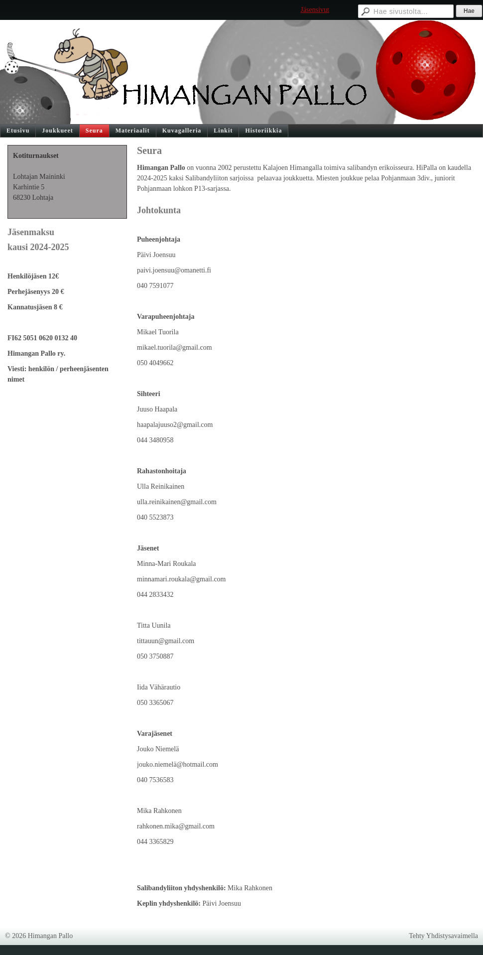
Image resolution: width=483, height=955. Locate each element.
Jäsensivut (314, 9)
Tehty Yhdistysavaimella (443, 936)
